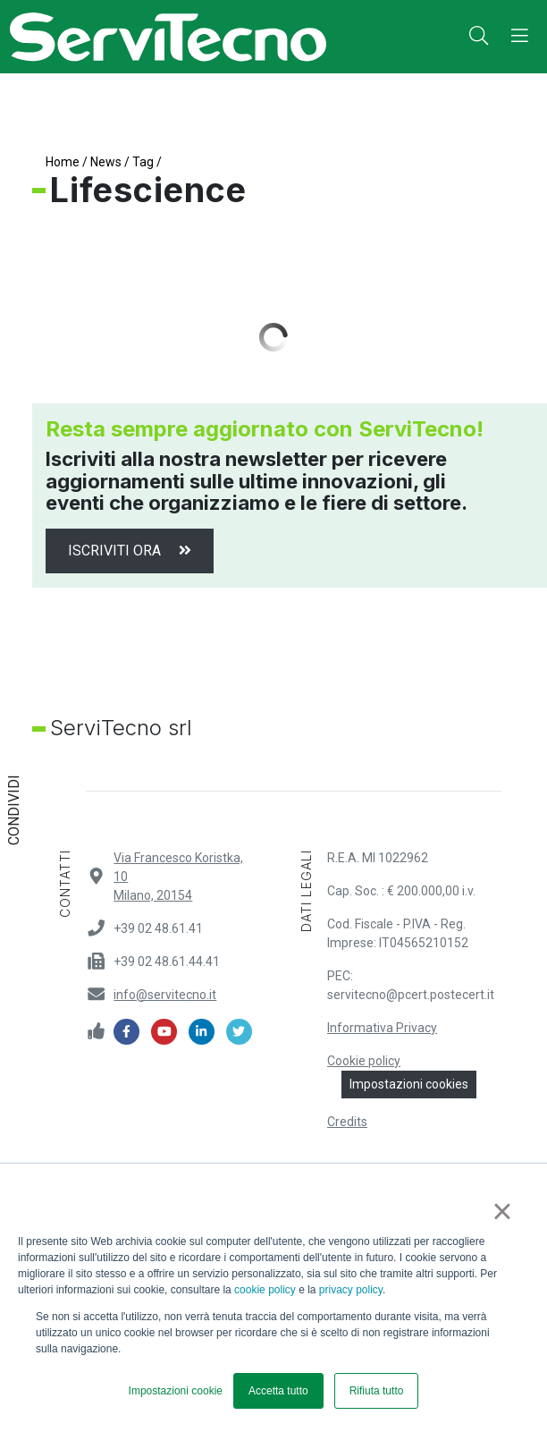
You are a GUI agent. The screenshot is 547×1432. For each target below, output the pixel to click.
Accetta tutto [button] (278, 1391)
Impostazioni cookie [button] (176, 1391)
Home (63, 162)
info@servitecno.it (165, 994)
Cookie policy (363, 1061)
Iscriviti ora (129, 550)
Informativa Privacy (382, 1028)
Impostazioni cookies (408, 1084)
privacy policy (351, 1290)
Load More (273, 337)
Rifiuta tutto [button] (376, 1391)
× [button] (502, 1211)
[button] (479, 37)
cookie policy (265, 1290)
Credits (347, 1121)
